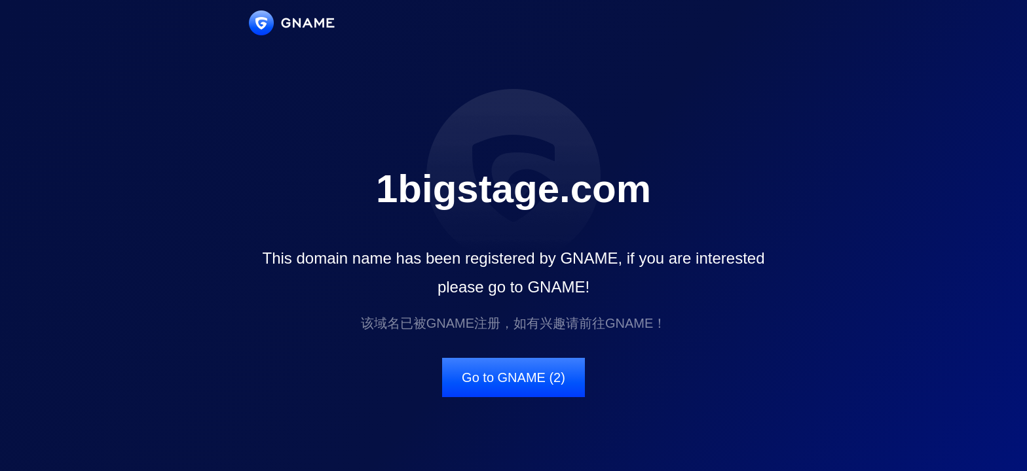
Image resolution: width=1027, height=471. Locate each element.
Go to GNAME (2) (513, 377)
